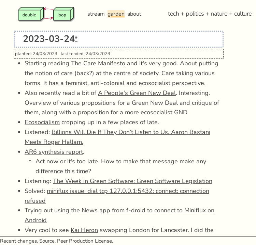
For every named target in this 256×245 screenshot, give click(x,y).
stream (96, 14)
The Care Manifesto (98, 63)
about (134, 14)
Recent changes (18, 241)
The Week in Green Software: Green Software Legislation (132, 181)
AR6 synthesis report (54, 152)
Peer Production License (84, 241)
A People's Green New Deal (137, 93)
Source (47, 241)
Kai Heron (84, 230)
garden (116, 14)
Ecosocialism (42, 122)
